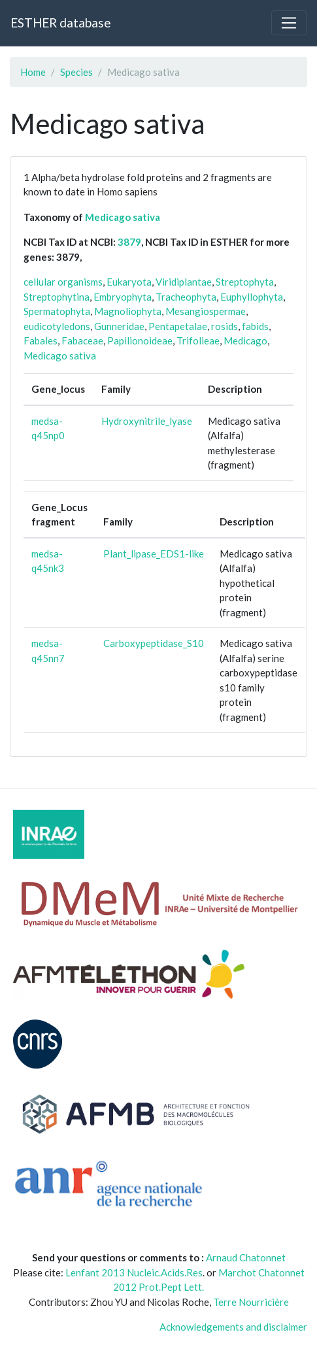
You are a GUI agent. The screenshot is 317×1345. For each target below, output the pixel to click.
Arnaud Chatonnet (246, 1257)
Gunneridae (119, 326)
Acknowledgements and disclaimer (233, 1327)
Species (76, 72)
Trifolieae (198, 340)
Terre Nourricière (251, 1302)
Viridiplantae (184, 282)
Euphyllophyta (251, 297)
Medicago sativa (122, 217)
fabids (255, 326)
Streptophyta (245, 282)
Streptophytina (57, 297)
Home (33, 72)
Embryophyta (122, 297)
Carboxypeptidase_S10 (153, 643)
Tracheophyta (186, 297)
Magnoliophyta (127, 311)
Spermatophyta (57, 311)
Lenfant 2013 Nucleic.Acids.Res (134, 1272)
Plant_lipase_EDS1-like (153, 553)
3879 (129, 242)
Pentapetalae (177, 326)
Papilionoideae (140, 340)
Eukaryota (129, 282)
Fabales (41, 340)
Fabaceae (82, 340)
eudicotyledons (57, 326)
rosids (224, 326)
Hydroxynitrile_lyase (146, 421)
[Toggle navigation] (289, 22)
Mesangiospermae (205, 311)
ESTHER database (60, 22)
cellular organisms (63, 282)
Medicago (245, 340)
